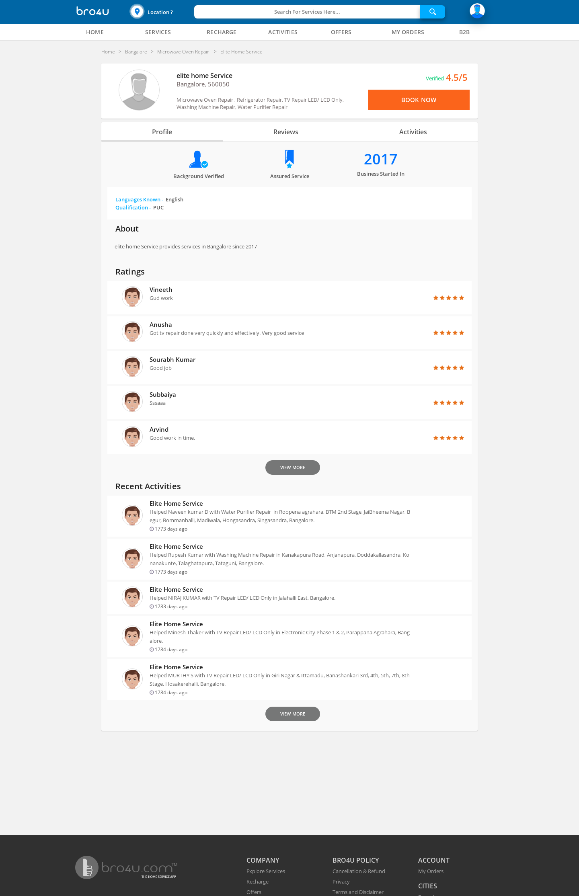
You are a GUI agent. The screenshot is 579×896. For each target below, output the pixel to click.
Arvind (159, 429)
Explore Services (265, 871)
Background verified (198, 176)
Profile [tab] (170, 131)
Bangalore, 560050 (203, 84)
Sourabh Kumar (172, 359)
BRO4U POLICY (356, 860)
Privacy (341, 881)
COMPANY (262, 860)
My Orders (430, 871)
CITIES (427, 886)
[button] (161, 11)
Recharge (257, 881)
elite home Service (204, 75)
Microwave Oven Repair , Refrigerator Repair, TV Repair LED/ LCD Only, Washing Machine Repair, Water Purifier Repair (260, 103)
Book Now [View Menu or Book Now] (418, 100)
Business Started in (380, 173)
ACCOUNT (434, 860)
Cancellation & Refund (359, 871)
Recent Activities (148, 486)
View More (292, 467)
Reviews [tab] (285, 131)
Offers (253, 892)
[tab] (95, 32)
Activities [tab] (405, 131)
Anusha (161, 324)
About (127, 228)
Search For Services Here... (307, 11)
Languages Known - (149, 199)
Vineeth (161, 289)
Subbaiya (163, 394)
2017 (381, 159)
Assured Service (289, 176)
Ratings (130, 271)
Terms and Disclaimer (358, 892)
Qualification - (139, 207)
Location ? (160, 12)
